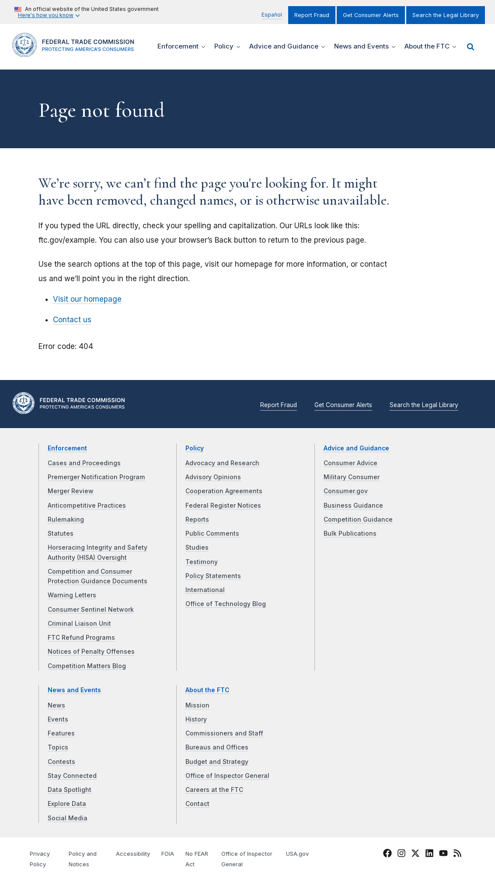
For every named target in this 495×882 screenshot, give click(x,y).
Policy (194, 448)
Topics (58, 747)
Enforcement (67, 448)
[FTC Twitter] (415, 853)
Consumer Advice (350, 463)
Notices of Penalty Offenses (91, 651)
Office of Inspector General (227, 775)
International (205, 589)
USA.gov (297, 854)
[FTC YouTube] (443, 854)
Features (61, 733)
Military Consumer (352, 477)
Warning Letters (72, 595)
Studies (197, 547)
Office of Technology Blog (225, 603)
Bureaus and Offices (216, 747)
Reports (197, 519)
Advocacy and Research (222, 463)
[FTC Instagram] (401, 854)
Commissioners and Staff (224, 733)
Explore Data (67, 803)
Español (271, 14)
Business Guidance (353, 505)
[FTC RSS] (457, 854)
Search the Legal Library (445, 15)
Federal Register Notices (223, 505)
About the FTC (207, 690)
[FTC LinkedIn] (429, 854)
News (56, 705)
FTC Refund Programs (81, 637)
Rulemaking (66, 519)
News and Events (74, 690)
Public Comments (212, 533)
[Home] (76, 51)
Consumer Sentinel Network (91, 609)
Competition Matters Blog (87, 665)
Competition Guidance (358, 519)
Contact (197, 803)
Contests (61, 761)
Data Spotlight (69, 789)
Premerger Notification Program (96, 477)
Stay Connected (72, 775)
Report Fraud (311, 15)
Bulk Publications (350, 533)
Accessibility (133, 854)
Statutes (60, 533)
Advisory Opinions (213, 477)
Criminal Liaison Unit (79, 623)
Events (58, 719)
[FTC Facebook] (387, 854)
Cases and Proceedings (84, 463)
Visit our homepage (87, 299)
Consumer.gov (346, 491)
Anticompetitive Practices (87, 505)
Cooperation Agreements (223, 491)
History (196, 719)
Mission (197, 705)
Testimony (201, 561)
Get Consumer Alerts (371, 15)
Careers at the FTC (214, 789)
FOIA (167, 854)
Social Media (67, 818)
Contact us (72, 319)
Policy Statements (213, 575)
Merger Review (71, 491)
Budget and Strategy (216, 761)
